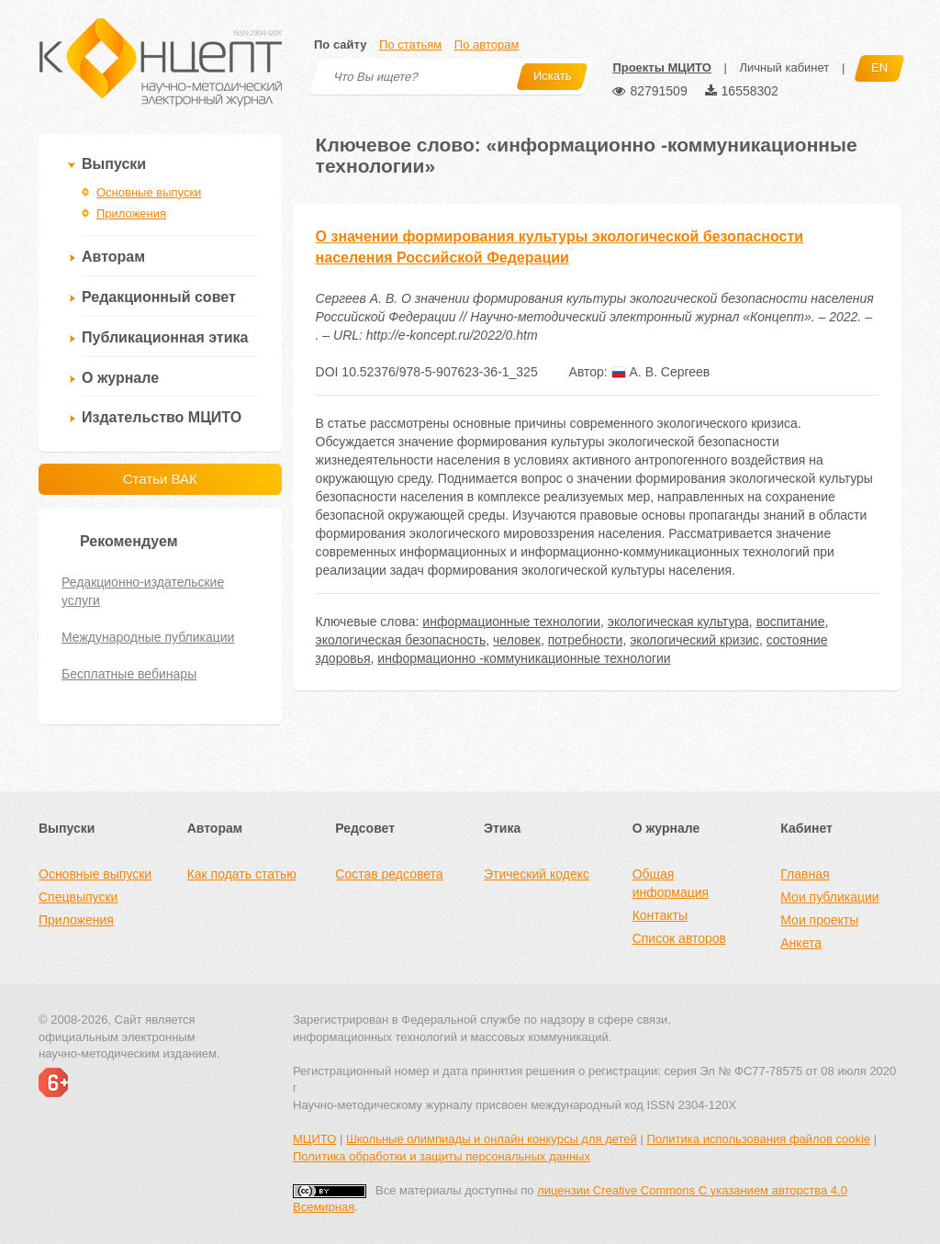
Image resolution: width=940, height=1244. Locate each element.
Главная (804, 874)
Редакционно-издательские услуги (143, 591)
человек (517, 640)
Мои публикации (829, 897)
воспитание (790, 621)
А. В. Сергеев (661, 371)
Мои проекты (819, 920)
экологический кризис (694, 640)
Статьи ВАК (160, 479)
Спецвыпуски (78, 897)
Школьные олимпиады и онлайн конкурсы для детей (491, 1139)
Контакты (660, 915)
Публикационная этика (165, 337)
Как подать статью (242, 874)
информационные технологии (511, 621)
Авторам (113, 256)
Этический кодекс (536, 874)
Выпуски (114, 164)
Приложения (131, 213)
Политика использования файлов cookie (758, 1139)
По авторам (486, 44)
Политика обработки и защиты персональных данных (441, 1156)
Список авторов (679, 938)
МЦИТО (314, 1139)
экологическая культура (678, 621)
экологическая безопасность (401, 640)
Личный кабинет (784, 67)
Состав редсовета (388, 874)
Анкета (801, 943)
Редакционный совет (159, 297)
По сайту (340, 44)
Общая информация (670, 883)
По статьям (410, 44)
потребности (585, 640)
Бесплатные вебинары (129, 674)
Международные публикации (148, 637)
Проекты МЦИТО (661, 67)
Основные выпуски (148, 192)
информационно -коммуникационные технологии (523, 658)
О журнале (120, 378)
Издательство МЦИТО (161, 417)
